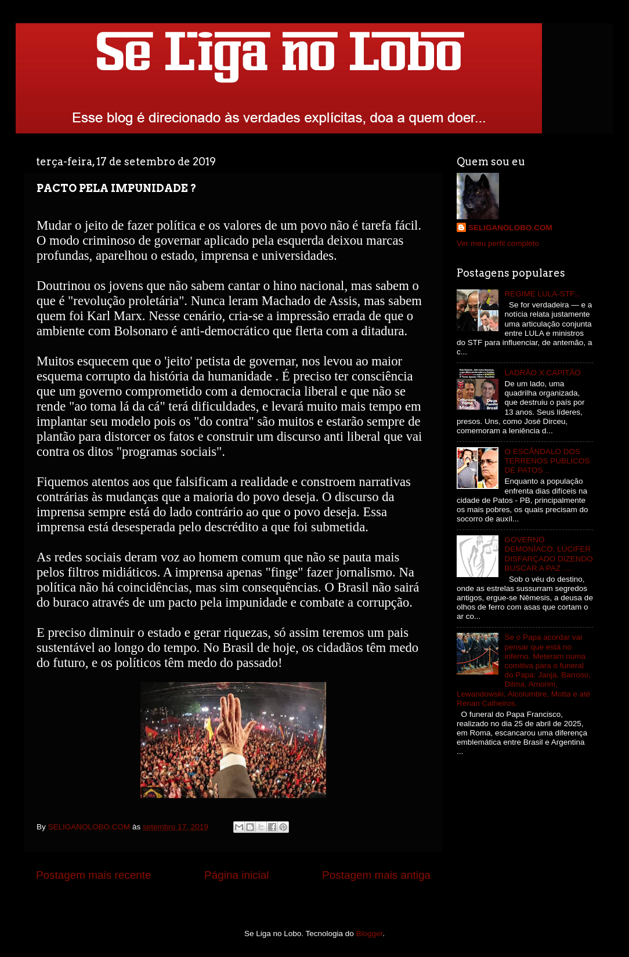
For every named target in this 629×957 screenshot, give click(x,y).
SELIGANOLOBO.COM (510, 227)
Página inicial (236, 875)
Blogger (369, 933)
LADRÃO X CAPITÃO (542, 372)
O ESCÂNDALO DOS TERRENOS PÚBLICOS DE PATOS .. (547, 460)
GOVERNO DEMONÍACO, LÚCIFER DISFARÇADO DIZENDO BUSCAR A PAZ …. (548, 553)
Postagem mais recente (93, 875)
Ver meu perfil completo (498, 243)
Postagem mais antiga (376, 875)
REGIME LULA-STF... (542, 293)
